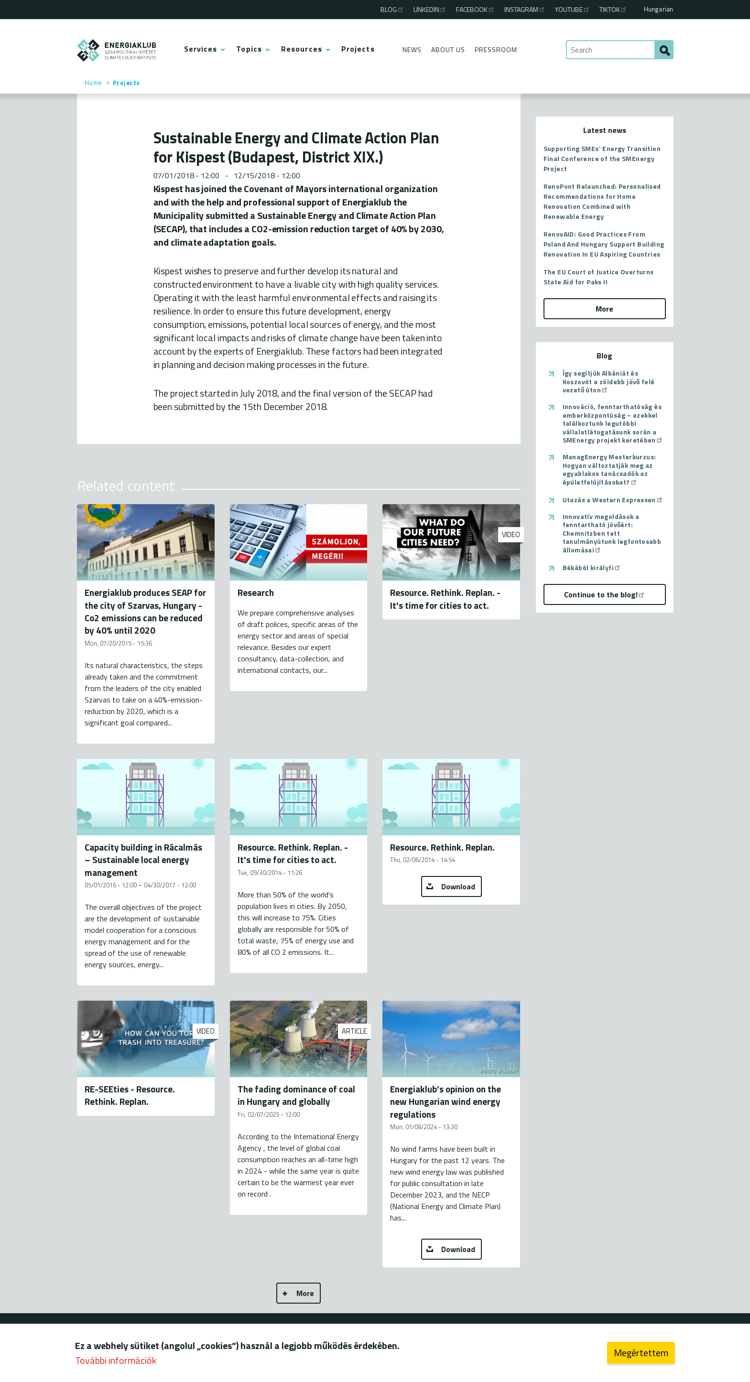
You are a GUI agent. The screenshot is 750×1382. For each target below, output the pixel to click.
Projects (358, 48)
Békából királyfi (592, 567)
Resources (301, 48)
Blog (392, 9)
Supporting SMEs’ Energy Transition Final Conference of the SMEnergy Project (602, 158)
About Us (448, 49)
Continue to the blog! (604, 594)
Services (200, 48)
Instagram (525, 9)
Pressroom (496, 49)
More (305, 1293)
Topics (249, 48)
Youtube (572, 9)
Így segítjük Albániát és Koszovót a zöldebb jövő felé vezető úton (609, 381)
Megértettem (641, 1352)
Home (93, 82)
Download (458, 886)
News (412, 49)
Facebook (475, 9)
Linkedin (430, 9)
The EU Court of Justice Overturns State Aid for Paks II (598, 277)
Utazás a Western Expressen (613, 500)
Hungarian (659, 9)
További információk (115, 1360)
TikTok (613, 9)
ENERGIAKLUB (117, 50)
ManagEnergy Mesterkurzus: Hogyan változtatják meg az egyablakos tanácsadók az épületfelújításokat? (609, 469)
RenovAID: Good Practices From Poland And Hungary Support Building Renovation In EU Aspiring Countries (603, 244)
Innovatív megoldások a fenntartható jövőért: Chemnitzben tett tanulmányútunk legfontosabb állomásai (612, 533)
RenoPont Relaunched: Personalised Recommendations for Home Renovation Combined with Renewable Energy (602, 201)
